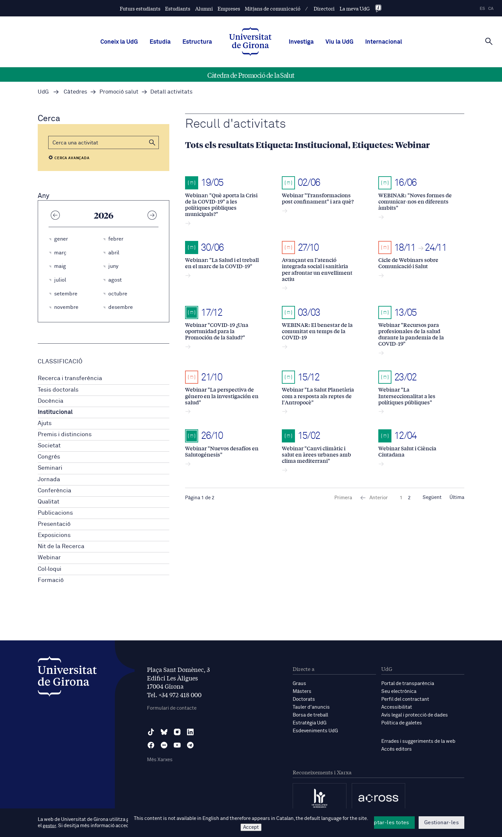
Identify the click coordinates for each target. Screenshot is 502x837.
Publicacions (55, 513)
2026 (104, 215)
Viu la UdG (339, 42)
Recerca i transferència (70, 378)
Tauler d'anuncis (311, 707)
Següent (432, 497)
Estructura (197, 42)
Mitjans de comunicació (273, 8)
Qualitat (48, 502)
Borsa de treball (310, 715)
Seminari (50, 468)
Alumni (204, 8)
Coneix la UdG (119, 42)
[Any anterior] (55, 215)
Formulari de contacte (172, 708)
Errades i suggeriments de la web (418, 741)
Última (457, 497)
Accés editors (396, 749)
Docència (50, 401)
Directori (324, 8)
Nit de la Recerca (61, 546)
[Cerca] (488, 41)
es (482, 9)
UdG (43, 92)
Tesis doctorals (58, 390)
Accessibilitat (396, 707)
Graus (299, 683)
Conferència (54, 491)
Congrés (49, 457)
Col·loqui (49, 569)
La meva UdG (355, 8)
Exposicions (54, 535)
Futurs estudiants (140, 8)
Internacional (383, 42)
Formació (51, 580)
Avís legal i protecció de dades (414, 715)
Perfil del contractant (405, 699)
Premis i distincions (65, 435)
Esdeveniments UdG (315, 730)
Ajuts (45, 423)
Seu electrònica (398, 691)
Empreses (229, 8)
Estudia (160, 42)
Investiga (301, 42)
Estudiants (177, 8)
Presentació (54, 524)
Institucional (55, 412)
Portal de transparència (407, 683)
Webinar (49, 558)
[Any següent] (151, 215)
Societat (49, 446)
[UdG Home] (250, 42)
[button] (152, 142)
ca (490, 9)
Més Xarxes (160, 759)
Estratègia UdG (309, 722)
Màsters (302, 691)
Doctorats (304, 699)
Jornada (49, 480)
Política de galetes (401, 722)
